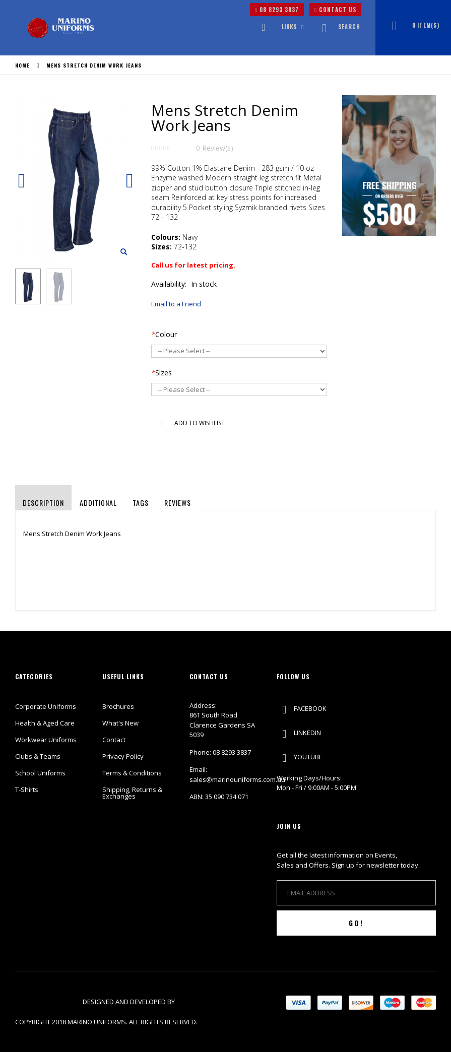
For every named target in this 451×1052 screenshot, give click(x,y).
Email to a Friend (176, 303)
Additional (98, 502)
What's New (120, 723)
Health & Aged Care (45, 723)
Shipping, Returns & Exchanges (132, 793)
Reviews (177, 502)
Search (338, 27)
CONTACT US (335, 10)
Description (43, 502)
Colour (164, 334)
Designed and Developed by (129, 1001)
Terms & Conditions (132, 772)
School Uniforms (40, 772)
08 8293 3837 (277, 10)
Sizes (161, 372)
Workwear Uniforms (46, 739)
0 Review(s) (214, 148)
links (289, 26)
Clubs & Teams (37, 756)
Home (22, 65)
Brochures (118, 706)
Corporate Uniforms (45, 706)
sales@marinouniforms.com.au (237, 779)
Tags (141, 502)
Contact (113, 739)
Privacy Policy (123, 756)
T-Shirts (26, 789)
